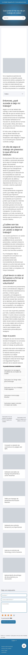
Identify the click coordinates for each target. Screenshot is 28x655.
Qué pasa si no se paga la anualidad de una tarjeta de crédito (7, 419)
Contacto (3, 652)
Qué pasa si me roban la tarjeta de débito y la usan (21, 419)
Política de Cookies (6, 648)
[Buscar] (22, 17)
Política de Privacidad (7, 646)
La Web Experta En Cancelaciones (14, 2)
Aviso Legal (4, 650)
